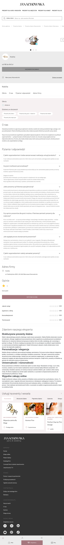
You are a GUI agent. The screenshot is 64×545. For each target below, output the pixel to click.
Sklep (10, 543)
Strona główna (6, 26)
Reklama (5, 494)
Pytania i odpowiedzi (23, 93)
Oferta (4, 93)
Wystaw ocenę (32, 297)
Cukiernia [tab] (49, 399)
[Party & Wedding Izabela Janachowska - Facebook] (5, 525)
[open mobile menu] (42, 538)
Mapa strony (7, 513)
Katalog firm (7, 461)
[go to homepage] (3, 538)
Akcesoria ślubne (10, 417)
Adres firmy (37, 93)
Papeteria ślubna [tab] (37, 399)
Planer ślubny (7, 457)
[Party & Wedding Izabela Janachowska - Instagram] (11, 525)
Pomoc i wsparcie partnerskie (11, 476)
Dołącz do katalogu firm (10, 491)
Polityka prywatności (9, 479)
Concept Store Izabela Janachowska (13, 464)
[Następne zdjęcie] (62, 40)
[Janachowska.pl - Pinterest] (11, 532)
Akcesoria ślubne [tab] (21, 399)
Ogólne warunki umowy (10, 483)
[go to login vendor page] (22, 538)
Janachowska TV (8, 467)
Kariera (5, 510)
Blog (53, 543)
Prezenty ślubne (17, 26)
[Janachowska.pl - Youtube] (5, 532)
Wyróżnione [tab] (7, 399)
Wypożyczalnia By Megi (10, 421)
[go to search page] (61, 538)
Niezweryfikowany (32, 69)
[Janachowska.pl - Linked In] (18, 525)
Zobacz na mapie (57, 77)
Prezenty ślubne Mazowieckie (33, 26)
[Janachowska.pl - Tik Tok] (18, 532)
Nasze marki (7, 503)
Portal (5, 451)
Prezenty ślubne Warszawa (51, 26)
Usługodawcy (32, 543)
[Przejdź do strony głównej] (61, 393)
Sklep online (6, 454)
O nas (11, 93)
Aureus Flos (29, 420)
